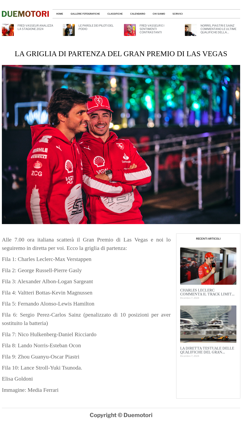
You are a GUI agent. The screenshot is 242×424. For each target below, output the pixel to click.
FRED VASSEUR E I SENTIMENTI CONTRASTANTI (152, 29)
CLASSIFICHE (115, 13)
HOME (59, 13)
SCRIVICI (177, 13)
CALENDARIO (137, 13)
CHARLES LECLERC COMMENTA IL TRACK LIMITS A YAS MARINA (207, 294)
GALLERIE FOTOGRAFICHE (85, 13)
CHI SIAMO (159, 13)
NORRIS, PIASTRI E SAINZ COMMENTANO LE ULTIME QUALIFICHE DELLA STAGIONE (218, 30)
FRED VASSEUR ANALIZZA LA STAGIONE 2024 (35, 27)
